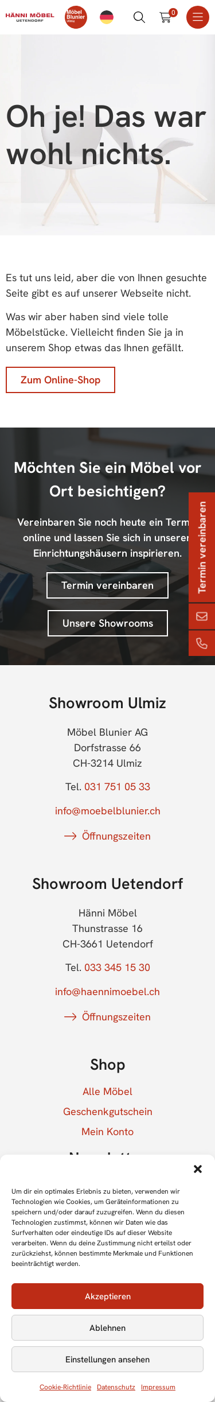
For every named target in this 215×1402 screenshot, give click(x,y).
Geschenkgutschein (108, 1111)
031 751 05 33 (117, 786)
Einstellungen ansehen (107, 1359)
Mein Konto (107, 1131)
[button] (198, 1169)
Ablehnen (107, 1328)
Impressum (158, 1387)
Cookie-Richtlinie (65, 1387)
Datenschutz (116, 1387)
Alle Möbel (107, 1091)
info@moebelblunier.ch (108, 810)
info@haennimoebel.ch (107, 991)
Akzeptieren (108, 1296)
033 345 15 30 (117, 967)
